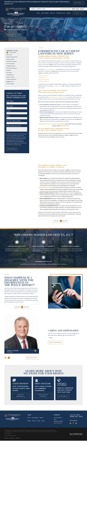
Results (33, 8)
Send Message (12, 149)
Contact (43, 420)
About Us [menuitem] (52, 13)
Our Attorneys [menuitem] (45, 13)
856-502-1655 (78, 9)
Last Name (9, 106)
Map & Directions (58, 423)
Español (41, 417)
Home (28, 417)
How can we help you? (13, 125)
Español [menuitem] (68, 13)
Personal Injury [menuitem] (60, 13)
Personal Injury (35, 417)
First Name (9, 101)
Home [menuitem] (38, 13)
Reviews (39, 8)
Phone (8, 111)
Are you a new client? (13, 121)
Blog (43, 8)
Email (8, 116)
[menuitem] (16, 52)
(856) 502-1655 (76, 416)
